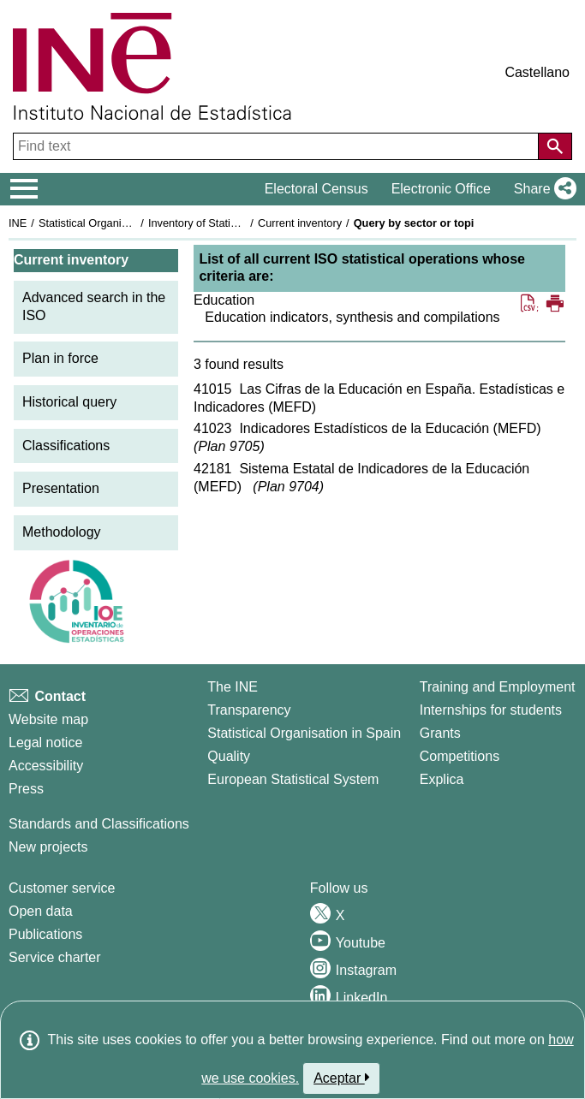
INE (18, 223)
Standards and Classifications (99, 824)
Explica (442, 779)
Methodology (61, 532)
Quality (228, 756)
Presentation (60, 488)
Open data (41, 911)
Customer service (62, 888)
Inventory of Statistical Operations (230, 223)
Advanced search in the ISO (93, 306)
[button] (541, 189)
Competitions (459, 756)
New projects (48, 847)
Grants (440, 733)
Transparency (248, 710)
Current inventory (300, 223)
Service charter (55, 957)
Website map (48, 719)
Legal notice (45, 742)
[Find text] (277, 146)
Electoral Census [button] (316, 188)
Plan (229, 446)
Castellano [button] (537, 72)
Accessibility (46, 765)
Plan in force (60, 358)
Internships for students (491, 710)
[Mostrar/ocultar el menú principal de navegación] (24, 189)
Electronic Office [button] (441, 188)
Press (26, 788)
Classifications (66, 445)
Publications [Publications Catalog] (45, 934)
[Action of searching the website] (555, 146)
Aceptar (341, 1077)
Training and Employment (498, 687)
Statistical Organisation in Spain (116, 223)
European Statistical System (293, 779)
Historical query (69, 402)
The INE (232, 687)
